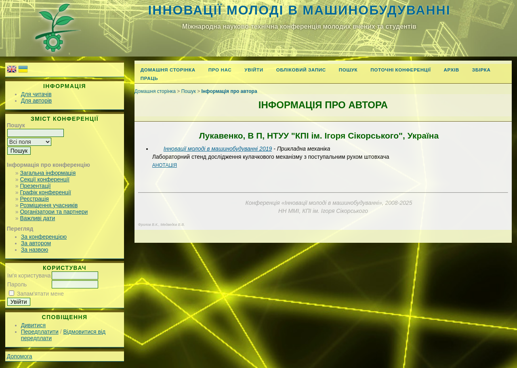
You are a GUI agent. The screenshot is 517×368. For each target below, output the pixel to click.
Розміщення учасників (49, 205)
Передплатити (40, 331)
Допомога (19, 356)
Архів (451, 69)
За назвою (34, 249)
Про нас (220, 69)
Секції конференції (44, 179)
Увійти (253, 69)
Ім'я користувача (29, 275)
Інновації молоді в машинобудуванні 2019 (218, 148)
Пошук (348, 69)
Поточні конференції (400, 69)
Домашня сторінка (168, 69)
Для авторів (36, 100)
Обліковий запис (301, 69)
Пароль (17, 284)
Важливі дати (37, 218)
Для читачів (36, 94)
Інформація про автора (229, 91)
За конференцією (44, 236)
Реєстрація (34, 199)
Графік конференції (45, 192)
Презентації (35, 186)
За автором (36, 243)
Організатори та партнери (54, 211)
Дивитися (33, 325)
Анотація (164, 165)
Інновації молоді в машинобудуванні (299, 10)
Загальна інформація (48, 173)
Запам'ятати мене (40, 293)
